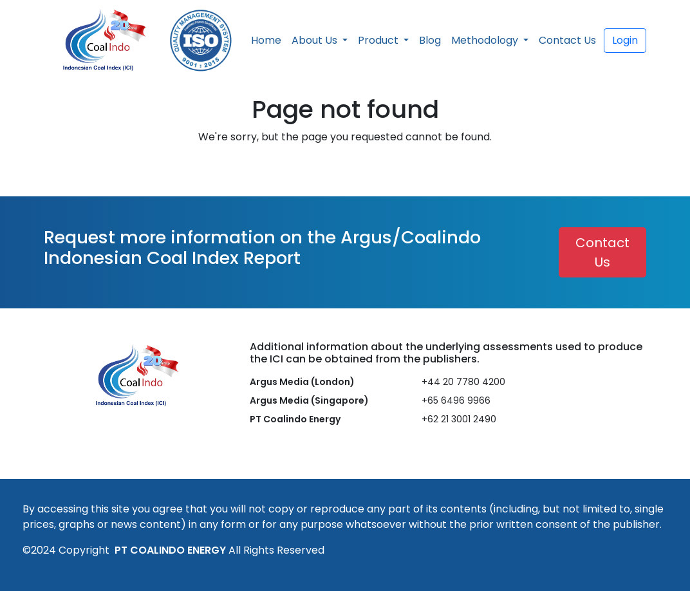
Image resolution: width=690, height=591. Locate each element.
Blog (430, 40)
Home (266, 40)
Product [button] (379, 40)
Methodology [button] (486, 40)
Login (625, 40)
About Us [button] (316, 40)
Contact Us (567, 40)
